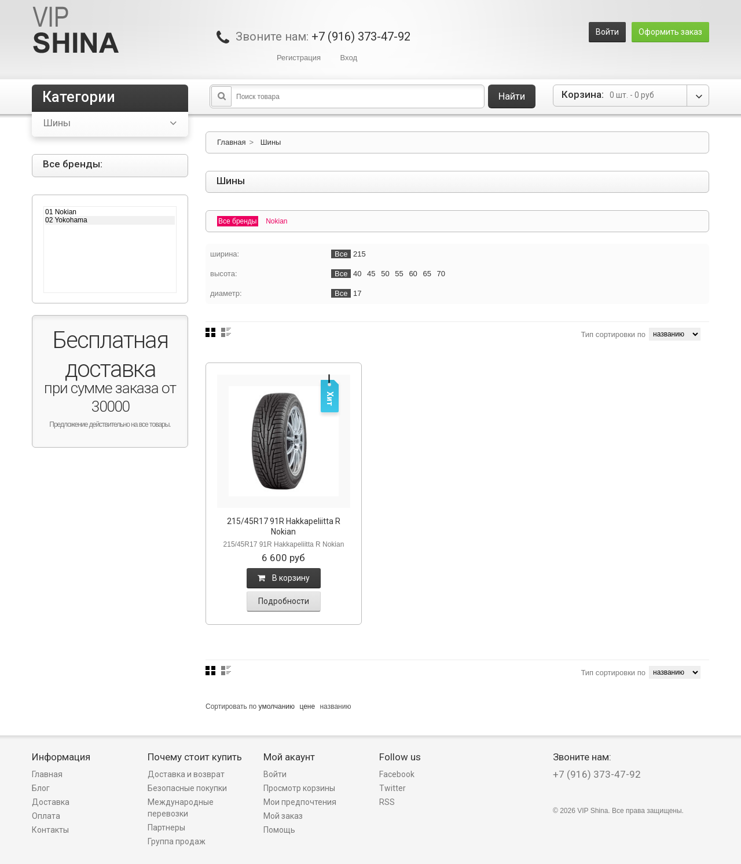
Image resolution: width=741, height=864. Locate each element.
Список (226, 332)
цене (307, 706)
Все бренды (237, 221)
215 (359, 254)
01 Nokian (110, 212)
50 (385, 273)
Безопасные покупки (187, 788)
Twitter (392, 788)
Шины (271, 142)
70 (441, 273)
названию (335, 706)
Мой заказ (283, 816)
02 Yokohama (110, 220)
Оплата (46, 816)
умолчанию (277, 706)
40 (357, 273)
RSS (387, 802)
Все (341, 254)
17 (357, 293)
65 (427, 273)
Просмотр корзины (299, 788)
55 (399, 273)
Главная (231, 142)
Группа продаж (177, 841)
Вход (348, 57)
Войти (607, 31)
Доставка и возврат (186, 774)
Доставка (50, 802)
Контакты (50, 829)
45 (371, 273)
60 (413, 273)
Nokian (276, 221)
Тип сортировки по (613, 334)
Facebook (396, 774)
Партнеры (166, 827)
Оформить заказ (670, 31)
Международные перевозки (181, 807)
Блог (41, 788)
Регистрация (299, 57)
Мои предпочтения (299, 802)
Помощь (279, 829)
